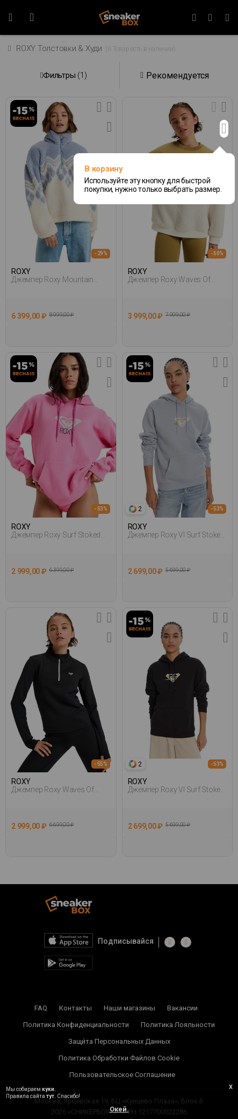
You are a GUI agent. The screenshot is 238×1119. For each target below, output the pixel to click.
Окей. (119, 1109)
